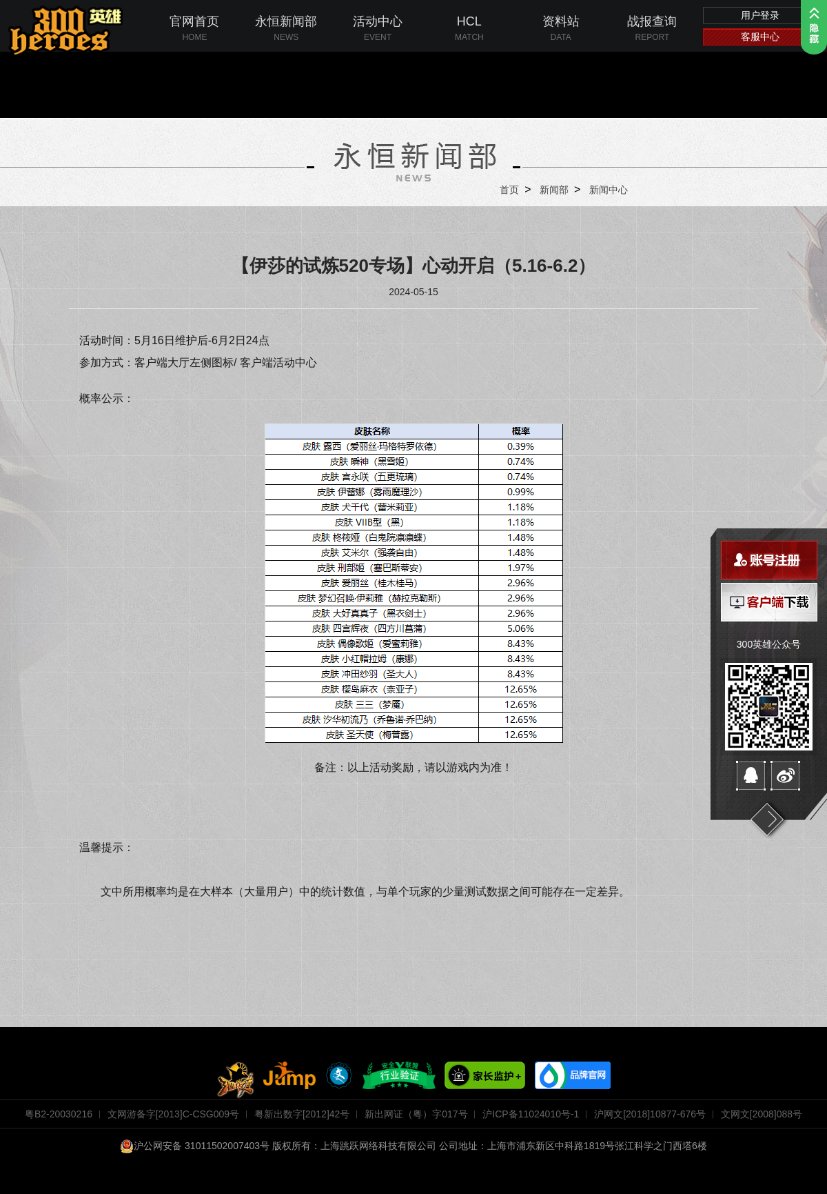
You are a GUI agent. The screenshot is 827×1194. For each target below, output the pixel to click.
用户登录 (760, 15)
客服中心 (760, 36)
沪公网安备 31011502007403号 (194, 1145)
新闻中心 (608, 189)
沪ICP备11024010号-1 (530, 1114)
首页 (509, 189)
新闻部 (554, 189)
